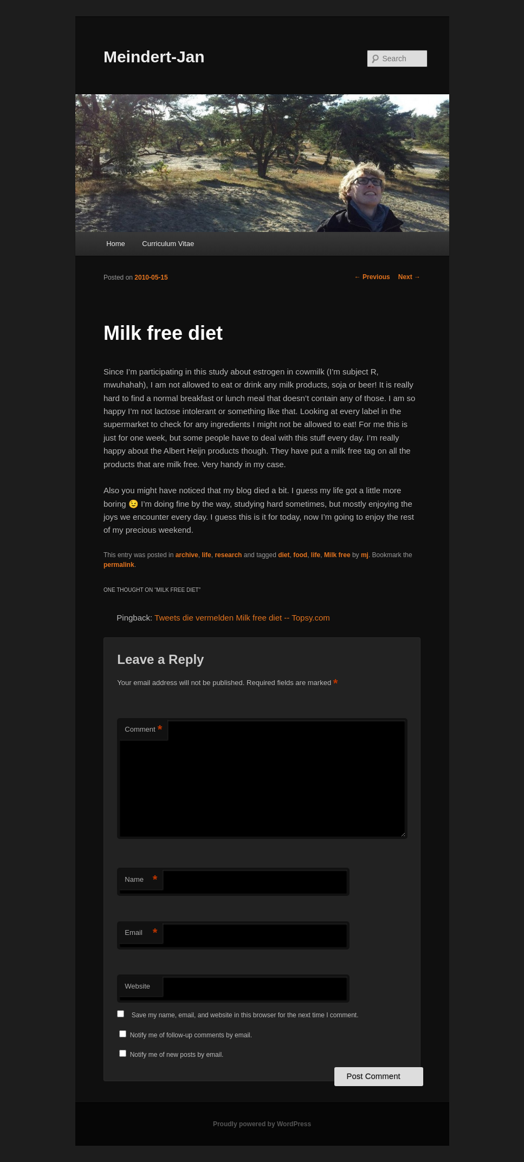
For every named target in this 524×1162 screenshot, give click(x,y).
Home (115, 244)
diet (283, 555)
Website (137, 986)
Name (141, 880)
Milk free (337, 555)
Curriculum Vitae (168, 244)
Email (141, 933)
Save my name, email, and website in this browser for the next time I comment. (245, 1015)
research (228, 555)
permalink (118, 565)
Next (409, 277)
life (206, 555)
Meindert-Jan (154, 57)
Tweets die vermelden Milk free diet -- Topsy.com (242, 617)
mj (364, 555)
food (300, 555)
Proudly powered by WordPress (262, 1124)
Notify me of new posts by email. (177, 1054)
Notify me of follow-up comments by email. (191, 1035)
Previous (372, 277)
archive (187, 555)
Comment (143, 730)
